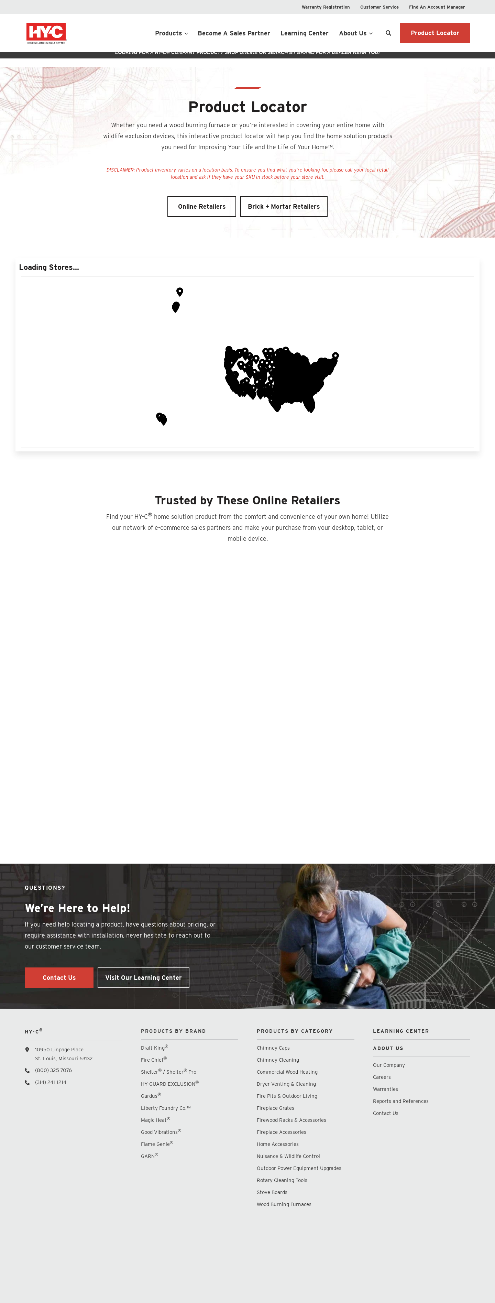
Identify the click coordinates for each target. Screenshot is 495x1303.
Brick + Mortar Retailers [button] (284, 212)
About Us (353, 33)
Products (168, 33)
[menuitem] (326, 7)
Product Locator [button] (435, 32)
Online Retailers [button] (202, 212)
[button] (271, 386)
